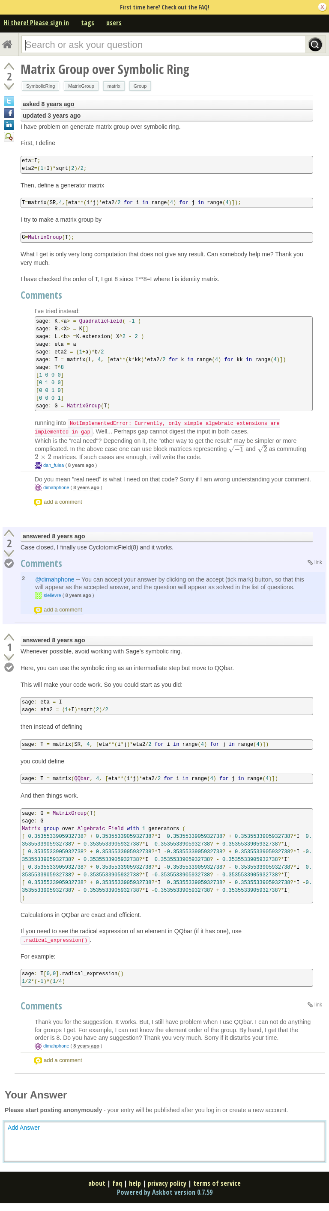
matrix (114, 86)
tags (87, 22)
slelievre (52, 595)
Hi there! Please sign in (36, 22)
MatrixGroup (81, 86)
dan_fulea (53, 465)
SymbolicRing (40, 86)
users (114, 22)
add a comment (63, 502)
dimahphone (56, 487)
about (96, 1183)
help (135, 1183)
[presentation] (236, 449)
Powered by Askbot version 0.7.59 (164, 1192)
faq (117, 1183)
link (318, 562)
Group (140, 86)
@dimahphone (54, 579)
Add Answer (24, 1127)
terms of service (217, 1183)
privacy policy (167, 1183)
